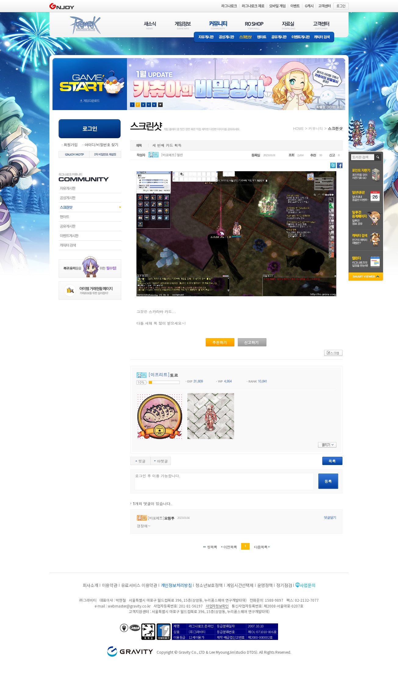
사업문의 (307, 585)
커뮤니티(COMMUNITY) (218, 25)
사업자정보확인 (217, 605)
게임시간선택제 (240, 585)
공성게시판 (226, 37)
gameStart (89, 78)
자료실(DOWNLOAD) (288, 25)
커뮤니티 (315, 128)
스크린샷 (246, 37)
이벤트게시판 (300, 37)
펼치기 (327, 445)
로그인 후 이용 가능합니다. (224, 481)
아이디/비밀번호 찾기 (101, 144)
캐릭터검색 (90, 245)
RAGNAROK (85, 25)
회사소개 (90, 585)
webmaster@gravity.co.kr (129, 605)
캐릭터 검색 (323, 37)
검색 (378, 157)
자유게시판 (205, 37)
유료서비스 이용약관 (139, 585)
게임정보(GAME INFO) (183, 25)
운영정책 (265, 585)
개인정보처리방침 (176, 585)
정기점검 (284, 585)
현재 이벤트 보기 (160, 104)
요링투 (169, 518)
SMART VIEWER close (366, 277)
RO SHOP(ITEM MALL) (254, 25)
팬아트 (262, 37)
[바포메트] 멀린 (172, 155)
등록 (328, 481)
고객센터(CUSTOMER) (321, 25)
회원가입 (70, 144)
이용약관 (110, 585)
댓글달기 (330, 517)
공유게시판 (279, 37)
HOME (298, 128)
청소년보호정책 (209, 585)
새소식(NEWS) (150, 25)
